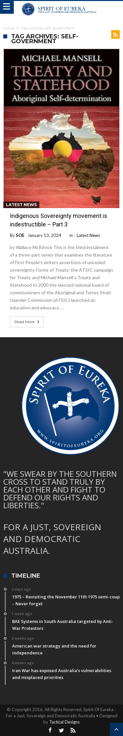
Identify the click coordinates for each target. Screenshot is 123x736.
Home (8, 28)
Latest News (21, 204)
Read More (27, 322)
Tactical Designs (64, 722)
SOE (20, 235)
